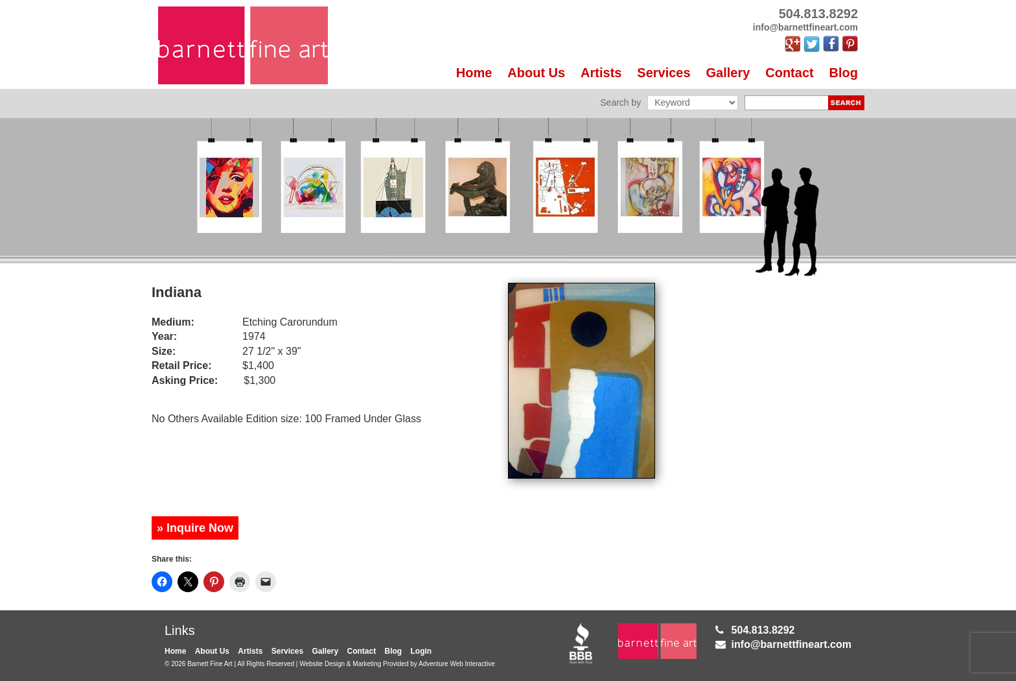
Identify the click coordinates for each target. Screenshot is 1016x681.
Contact (789, 73)
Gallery (728, 73)
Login (421, 651)
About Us (536, 73)
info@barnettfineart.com (791, 644)
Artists (601, 73)
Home (474, 73)
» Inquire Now (195, 527)
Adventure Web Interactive (457, 663)
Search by (620, 102)
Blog (843, 73)
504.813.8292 (763, 630)
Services (663, 73)
